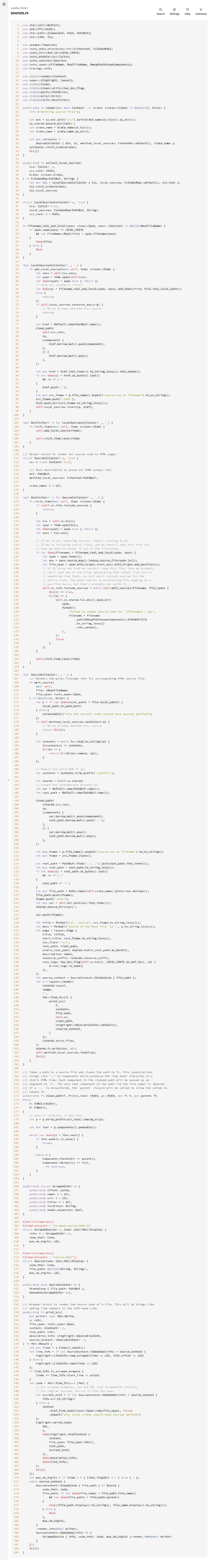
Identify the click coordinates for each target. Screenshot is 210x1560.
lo (129, 560)
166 (16, 674)
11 (17, 64)
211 (16, 851)
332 (16, 1328)
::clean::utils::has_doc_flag (56, 88)
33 (17, 151)
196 (16, 792)
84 (17, 351)
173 (16, 702)
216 (16, 871)
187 (16, 757)
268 (16, 1076)
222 (16, 895)
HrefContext (78, 1434)
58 (17, 249)
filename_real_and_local (46, 225)
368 (16, 1469)
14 (17, 76)
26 (17, 123)
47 (17, 206)
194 (16, 784)
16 (17, 84)
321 (16, 1284)
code (64, 1489)
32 (17, 147)
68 (17, 288)
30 (17, 139)
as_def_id (133, 962)
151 (16, 615)
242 (16, 973)
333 (16, 1332)
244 (16, 981)
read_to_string (88, 741)
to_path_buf (70, 706)
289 (16, 1158)
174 (16, 706)
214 (16, 863)
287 (16, 1150)
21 (17, 103)
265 (16, 1064)
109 (16, 450)
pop (81, 355)
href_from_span (62, 1410)
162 (16, 658)
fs (49, 37)
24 (17, 115)
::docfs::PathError (48, 92)
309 (16, 1237)
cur (51, 816)
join (60, 119)
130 (16, 532)
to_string (64, 1398)
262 (16, 1052)
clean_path (44, 328)
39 (17, 174)
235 (16, 946)
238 (16, 958)
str (58, 485)
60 (17, 257)
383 (16, 1528)
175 (16, 710)
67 (17, 285)
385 (16, 1536)
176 (16, 714)
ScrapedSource (45, 1229)
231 (16, 930)
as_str (124, 119)
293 (16, 1174)
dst (67, 123)
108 (16, 446)
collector (36, 147)
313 (16, 1253)
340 (16, 1359)
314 (16, 1257)
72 (17, 304)
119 (16, 489)
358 (16, 1430)
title (60, 934)
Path (70, 33)
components (65, 1127)
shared (49, 804)
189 (16, 765)
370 (16, 1477)
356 (16, 1422)
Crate (122, 107)
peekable (85, 1127)
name (98, 119)
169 (16, 686)
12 (17, 68)
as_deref (118, 950)
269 (16, 1080)
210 (16, 847)
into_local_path (164, 288)
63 (17, 269)
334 (16, 1335)
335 (16, 1339)
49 (17, 214)
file (47, 241)
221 (16, 891)
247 (16, 993)
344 (16, 1375)
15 (17, 80)
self (57, 273)
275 (16, 1103)
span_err (103, 599)
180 (16, 729)
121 (16, 497)
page (47, 989)
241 (16, 969)
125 (16, 513)
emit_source (120, 588)
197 (16, 796)
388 (16, 1548)
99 (17, 410)
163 (16, 662)
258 (16, 1036)
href (52, 344)
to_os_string (156, 395)
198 (16, 800)
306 (16, 1225)
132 (16, 540)
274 (16, 1099)
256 (16, 1028)
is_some (74, 965)
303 (16, 1213)
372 (16, 1485)
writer (70, 1528)
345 (16, 1379)
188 (16, 761)
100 (16, 414)
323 (16, 1292)
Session (115, 225)
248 (16, 997)
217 (16, 875)
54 (17, 233)
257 (16, 1032)
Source (39, 1261)
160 (16, 651)
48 (17, 210)
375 (16, 1497)
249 (16, 1001)
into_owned (128, 371)
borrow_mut (65, 344)
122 (16, 501)
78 (17, 328)
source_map (75, 560)
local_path (108, 702)
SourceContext (59, 1284)
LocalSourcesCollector (69, 182)
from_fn (56, 997)
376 (16, 1501)
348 (16, 1391)
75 (17, 316)
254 (16, 1021)
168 (16, 682)
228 (16, 918)
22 (17, 107)
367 (16, 1465)
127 (16, 521)
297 (16, 1190)
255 (16, 1024)
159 (16, 647)
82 (17, 344)
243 (16, 977)
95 (17, 395)
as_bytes (78, 375)
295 (16, 1182)
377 (16, 1505)
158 (16, 643)
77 (17, 324)
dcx (89, 599)
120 (16, 493)
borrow (138, 891)
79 (17, 332)
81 (17, 340)
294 (16, 1178)
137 (16, 560)
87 (17, 363)
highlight (49, 80)
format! (68, 607)
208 (16, 840)
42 (17, 186)
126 (16, 517)
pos (92, 564)
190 (16, 769)
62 (17, 265)
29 (17, 135)
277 (16, 1111)
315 (16, 1261)
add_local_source (57, 430)
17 (17, 88)
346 (16, 1383)
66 (17, 281)
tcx (110, 119)
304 (16, 1217)
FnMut (38, 1103)
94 (17, 391)
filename (99, 233)
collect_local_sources (63, 162)
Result (139, 107)
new (71, 324)
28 (17, 131)
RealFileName (77, 64)
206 (16, 832)
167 (16, 678)
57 (17, 245)
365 (16, 1457)
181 (16, 733)
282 (16, 1131)
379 (16, 1513)
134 (16, 548)
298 (16, 1194)
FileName (57, 64)
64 (17, 273)
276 (16, 1107)
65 (17, 277)
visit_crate (55, 147)
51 (17, 222)
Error (156, 107)
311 (16, 1245)
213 (16, 859)
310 (16, 1241)
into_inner (77, 371)
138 (16, 564)
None (39, 249)
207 (16, 836)
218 (16, 879)
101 (16, 418)
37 (17, 166)
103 (16, 426)
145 (16, 592)
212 (16, 855)
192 (16, 777)
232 (16, 934)
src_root (168, 182)
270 (16, 1084)
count (76, 1347)
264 (16, 1060)
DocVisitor (39, 422)
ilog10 (101, 1477)
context (48, 1406)
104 (16, 430)
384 (16, 1532)
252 (16, 1013)
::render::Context (47, 76)
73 (17, 308)
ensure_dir (54, 123)
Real (67, 233)
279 (16, 1119)
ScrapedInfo (61, 1186)
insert (85, 1052)
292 (16, 1170)
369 (16, 1473)
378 (16, 1509)
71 (17, 300)
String (69, 178)
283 (16, 1135)
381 (16, 1520)
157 (16, 639)
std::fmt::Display (88, 1229)
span (37, 229)
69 (17, 292)
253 (16, 1017)
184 (16, 745)
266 (16, 1068)
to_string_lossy (102, 371)
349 (16, 1394)
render (51, 107)
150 (16, 611)
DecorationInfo (86, 1024)
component (94, 344)
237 (16, 954)
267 (16, 1072)
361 (16, 1442)
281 (16, 1127)
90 (17, 375)
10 (17, 60)
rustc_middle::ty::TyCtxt (49, 56)
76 (17, 320)
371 (16, 1481)
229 (16, 922)
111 (16, 458)
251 (16, 1009)
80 (17, 336)
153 (16, 623)
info (116, 1355)
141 (16, 576)
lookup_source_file (103, 560)
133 (16, 544)
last (93, 375)
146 (16, 595)
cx (47, 119)
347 (16, 1387)
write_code (62, 1422)
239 (16, 962)
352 (16, 1406)
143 (16, 584)
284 (16, 1139)
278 (16, 1115)
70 (17, 296)
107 (16, 442)
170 (16, 690)
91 (17, 379)
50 (17, 218)
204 (16, 824)
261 (16, 1048)
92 (17, 383)
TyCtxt (42, 166)
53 (17, 229)
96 (17, 399)
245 (16, 985)
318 (16, 1272)
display (81, 1505)
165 (16, 670)
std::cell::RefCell (44, 25)
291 (16, 1166)
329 (16, 1316)
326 (16, 1304)
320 (16, 1280)
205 (16, 828)
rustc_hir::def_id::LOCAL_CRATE (54, 52)
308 (16, 1233)
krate (89, 119)
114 (16, 470)
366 (16, 1461)
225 (16, 906)
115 (16, 473)
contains (91, 721)
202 (16, 816)
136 (16, 556)
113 (16, 466)
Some (39, 241)
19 (17, 96)
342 (16, 1367)
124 (16, 509)
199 (16, 804)
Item (106, 269)
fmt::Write (65, 1316)
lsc (31, 186)
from (80, 863)
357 (16, 1426)
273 (16, 1095)
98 (17, 407)
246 (16, 989)
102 (16, 422)
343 (16, 1371)
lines (63, 1347)
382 (16, 1524)
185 (16, 749)
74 (17, 312)
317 (16, 1269)
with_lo (82, 564)
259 (16, 1040)
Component (56, 33)
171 (16, 694)
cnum (45, 229)
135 (16, 552)
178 (16, 721)
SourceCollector (48, 143)
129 (16, 529)
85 (17, 355)
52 (17, 225)
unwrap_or (91, 1119)
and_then (124, 288)
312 (16, 1249)
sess (54, 229)
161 (16, 655)
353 (16, 1410)
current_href (59, 1450)
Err (51, 595)
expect (97, 395)
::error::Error (45, 96)
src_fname (43, 399)
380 (16, 1517)
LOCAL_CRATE (74, 229)
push (82, 344)
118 (16, 485)
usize (65, 1190)
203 (16, 820)
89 (17, 371)
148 (16, 603)
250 (16, 1005)
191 (16, 773)
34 (17, 155)
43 (17, 190)
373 (16, 1489)
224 (16, 902)
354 (16, 1414)
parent (111, 1497)
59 (17, 253)
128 (16, 525)
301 (16, 1206)
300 (16, 1202)
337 (16, 1347)
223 (16, 899)
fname (66, 895)
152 (16, 619)
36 (17, 162)
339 (16, 1355)
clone (83, 855)
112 (16, 462)
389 (16, 1552)
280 (16, 1123)
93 (17, 387)
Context (78, 107)
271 (16, 1087)
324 (16, 1296)
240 (16, 965)
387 (16, 1544)
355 (16, 1418)
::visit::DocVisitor (49, 100)
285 (16, 1143)
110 (16, 454)
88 (17, 367)
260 (16, 1044)
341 (16, 1363)
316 (16, 1265)
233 (16, 938)
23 (17, 111)
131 (16, 536)
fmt (41, 37)
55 (17, 237)
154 (16, 627)
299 (16, 1198)
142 (16, 580)
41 (17, 182)
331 (16, 1324)
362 (16, 1446)
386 (16, 1540)
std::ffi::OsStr (41, 29)
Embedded (98, 1351)
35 (17, 159)
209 (16, 843)
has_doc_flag (70, 962)
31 (17, 143)
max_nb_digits (53, 1520)
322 (16, 1288)
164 (16, 666)
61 (17, 261)
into (87, 1442)
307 (16, 1229)
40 (17, 178)
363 (16, 1450)
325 (16, 1300)
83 (17, 347)
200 (16, 808)
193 (16, 780)
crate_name (65, 131)
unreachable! (52, 714)
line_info (41, 1371)
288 (16, 1154)
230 (16, 926)
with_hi (120, 564)
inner (73, 556)
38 (17, 170)
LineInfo (60, 1355)
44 (17, 194)
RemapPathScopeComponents (109, 64)
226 (16, 910)
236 (16, 950)
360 (16, 1438)
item (57, 277)
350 (16, 1398)
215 (16, 867)
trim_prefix (84, 773)
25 (17, 119)
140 (16, 572)
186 (16, 753)
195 (16, 788)
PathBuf (82, 33)
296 (16, 1186)
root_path (56, 820)
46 (17, 202)
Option (134, 225)
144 (16, 588)
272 (16, 1091)
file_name (79, 395)
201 (16, 812)
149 (16, 607)
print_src (56, 1001)
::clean (39, 84)
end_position (144, 564)
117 (16, 481)
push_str (50, 403)
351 (16, 1402)
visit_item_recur (57, 438)
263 (16, 1056)
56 (17, 241)
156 (16, 635)
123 (16, 505)
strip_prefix (55, 1119)
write (56, 1048)
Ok (31, 151)
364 (16, 1454)
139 (16, 568)
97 (17, 403)
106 (16, 438)
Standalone (103, 977)
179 (16, 725)
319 (16, 1276)
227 (16, 914)
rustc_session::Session (47, 60)
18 (17, 92)
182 (16, 737)
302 (16, 1209)
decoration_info (63, 1457)
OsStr (50, 1103)
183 (16, 741)
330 (16, 1320)
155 (16, 631)
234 (16, 942)
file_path (43, 895)
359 (16, 1434)
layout (65, 80)
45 (17, 198)
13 (17, 72)
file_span (156, 588)
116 (16, 477)
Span (91, 225)
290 (16, 1162)
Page (70, 930)
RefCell (59, 324)
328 (16, 1312)
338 (16, 1351)
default (141, 143)
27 (17, 127)
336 (16, 1343)
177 (16, 717)
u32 (56, 1241)
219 (16, 883)
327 (16, 1308)
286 (16, 1147)
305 (16, 1221)
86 (17, 359)
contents (75, 745)
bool (78, 1209)
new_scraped (79, 1355)
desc (68, 954)
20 (17, 100)
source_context (68, 1028)
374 (16, 1493)
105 (16, 434)
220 (16, 887)
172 (16, 698)
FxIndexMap (101, 48)
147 (16, 599)
